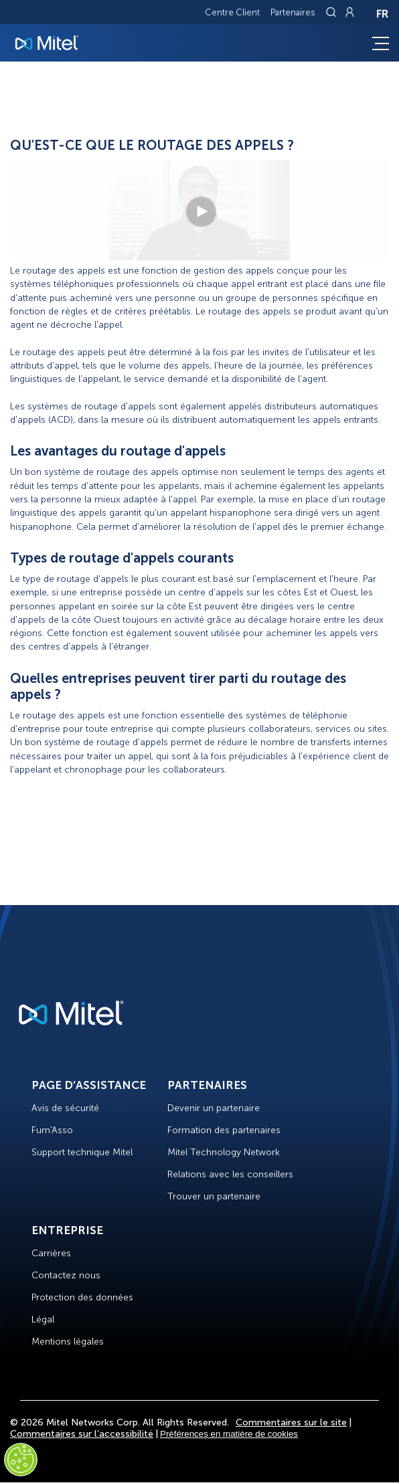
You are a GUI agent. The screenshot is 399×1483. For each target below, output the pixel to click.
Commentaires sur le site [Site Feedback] (291, 1422)
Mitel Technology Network (223, 1152)
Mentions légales (67, 1341)
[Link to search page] (332, 12)
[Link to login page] (349, 12)
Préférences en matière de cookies (229, 1434)
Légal (42, 1319)
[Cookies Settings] (20, 1459)
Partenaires (292, 12)
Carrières (51, 1253)
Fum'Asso (52, 1130)
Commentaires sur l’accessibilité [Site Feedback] (81, 1434)
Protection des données (82, 1297)
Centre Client (232, 12)
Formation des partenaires (224, 1130)
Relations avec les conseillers (230, 1174)
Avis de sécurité (65, 1108)
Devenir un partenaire (213, 1108)
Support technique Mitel (82, 1152)
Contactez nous (65, 1275)
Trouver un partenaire (213, 1196)
